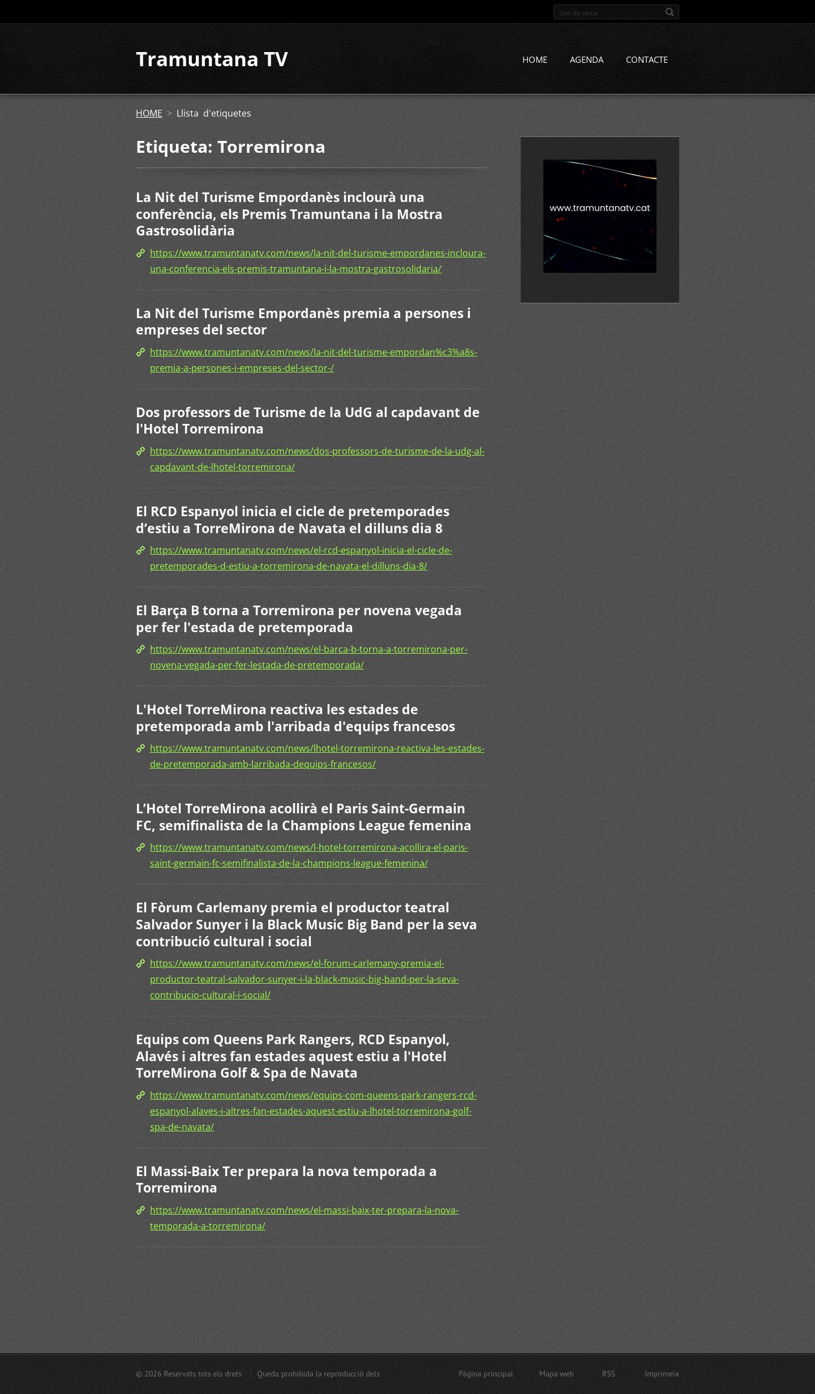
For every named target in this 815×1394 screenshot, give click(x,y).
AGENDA (586, 60)
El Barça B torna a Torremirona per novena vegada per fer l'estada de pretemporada (299, 619)
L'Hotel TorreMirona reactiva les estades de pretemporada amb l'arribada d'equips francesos (295, 718)
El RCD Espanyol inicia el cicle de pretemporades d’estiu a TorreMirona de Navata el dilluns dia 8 (292, 520)
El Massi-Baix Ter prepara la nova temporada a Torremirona (286, 1180)
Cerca (669, 12)
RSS (608, 1374)
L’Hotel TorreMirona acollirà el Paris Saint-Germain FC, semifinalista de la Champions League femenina (303, 817)
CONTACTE (647, 60)
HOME (534, 60)
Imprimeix (662, 1374)
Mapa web (556, 1374)
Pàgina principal (485, 1374)
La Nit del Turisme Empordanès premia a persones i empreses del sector (303, 322)
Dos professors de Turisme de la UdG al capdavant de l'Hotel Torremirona (308, 421)
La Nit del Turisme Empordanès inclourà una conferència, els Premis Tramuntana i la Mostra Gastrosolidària (289, 215)
